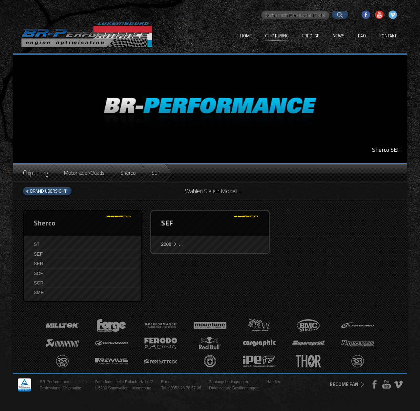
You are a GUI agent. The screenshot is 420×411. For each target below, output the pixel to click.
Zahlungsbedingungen (228, 382)
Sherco (128, 173)
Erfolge (310, 35)
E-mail (166, 382)
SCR (39, 282)
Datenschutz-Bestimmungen (234, 388)
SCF (38, 273)
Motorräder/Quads (84, 173)
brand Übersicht (48, 191)
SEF (38, 254)
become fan (344, 384)
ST (37, 244)
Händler (273, 382)
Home (246, 35)
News (339, 35)
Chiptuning (277, 35)
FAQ (362, 35)
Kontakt (388, 35)
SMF (39, 292)
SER (38, 263)
